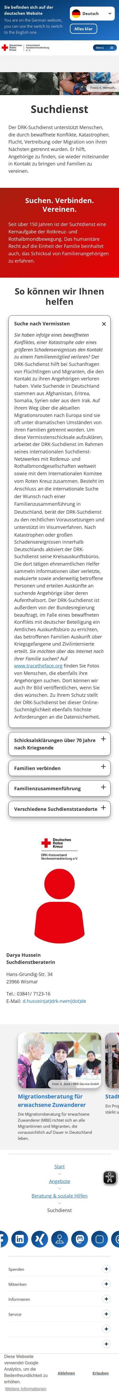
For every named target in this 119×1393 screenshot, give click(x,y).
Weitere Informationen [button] (25, 1389)
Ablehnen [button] (66, 1373)
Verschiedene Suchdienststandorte (55, 809)
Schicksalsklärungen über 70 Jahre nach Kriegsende (55, 744)
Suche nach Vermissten (42, 323)
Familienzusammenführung (47, 788)
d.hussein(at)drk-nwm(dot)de (54, 1001)
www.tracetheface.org (38, 665)
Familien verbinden (37, 768)
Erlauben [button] (100, 1373)
